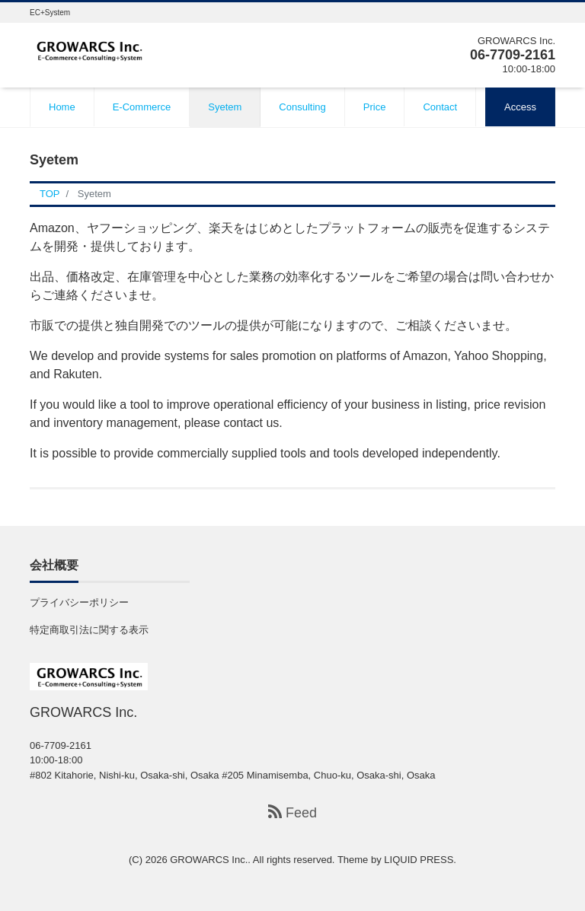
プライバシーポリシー (79, 602)
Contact (440, 107)
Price (374, 107)
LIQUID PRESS (418, 859)
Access (520, 107)
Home (62, 107)
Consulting (302, 107)
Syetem (224, 107)
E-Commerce (142, 107)
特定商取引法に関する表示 (89, 629)
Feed (292, 812)
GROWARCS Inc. (209, 859)
